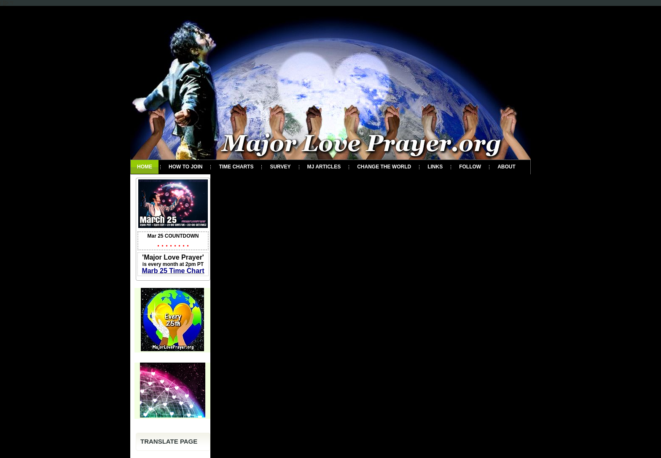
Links (435, 167)
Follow (470, 167)
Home (144, 167)
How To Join (185, 167)
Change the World (384, 167)
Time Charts (236, 167)
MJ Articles (324, 167)
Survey (280, 167)
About (506, 167)
